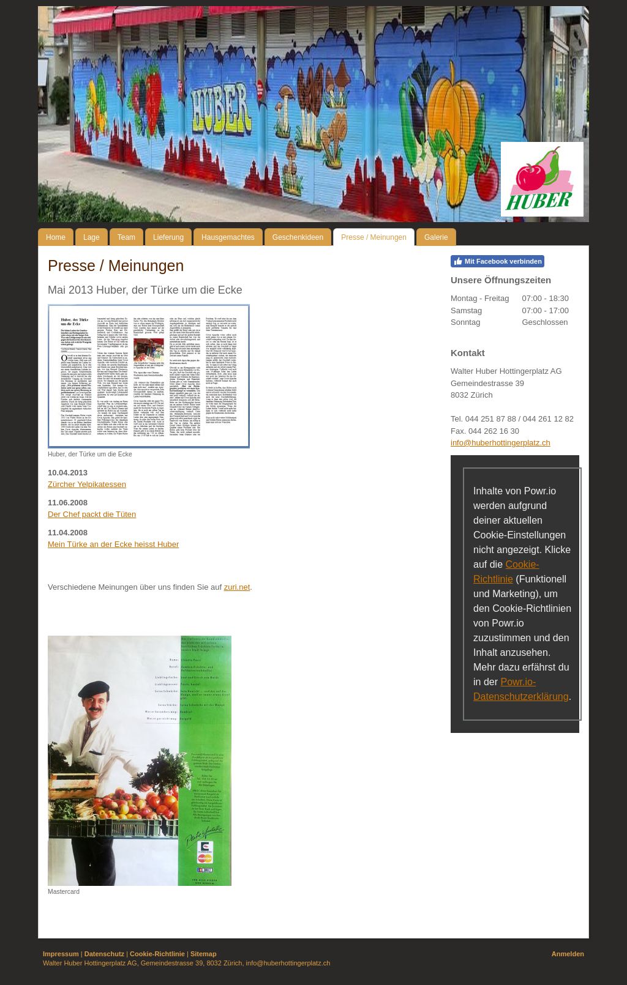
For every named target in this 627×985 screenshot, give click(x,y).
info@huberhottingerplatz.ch (500, 442)
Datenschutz (104, 953)
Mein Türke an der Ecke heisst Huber (113, 544)
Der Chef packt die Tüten (92, 514)
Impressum (61, 953)
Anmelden (568, 953)
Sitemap (203, 953)
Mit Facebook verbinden (497, 261)
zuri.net (237, 587)
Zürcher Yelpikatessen (87, 484)
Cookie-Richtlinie (157, 953)
